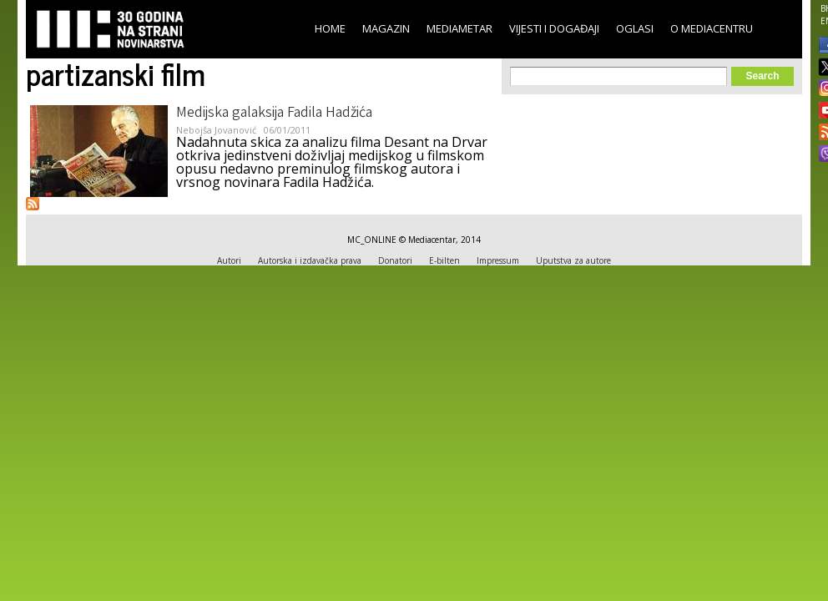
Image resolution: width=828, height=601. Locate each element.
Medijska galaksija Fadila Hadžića (274, 113)
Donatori (395, 260)
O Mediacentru (711, 28)
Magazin (386, 28)
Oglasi (635, 28)
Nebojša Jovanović (216, 130)
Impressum (498, 260)
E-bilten (444, 260)
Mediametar (459, 28)
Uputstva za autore (573, 260)
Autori (229, 260)
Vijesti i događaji (554, 28)
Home (330, 28)
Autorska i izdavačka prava (309, 260)
